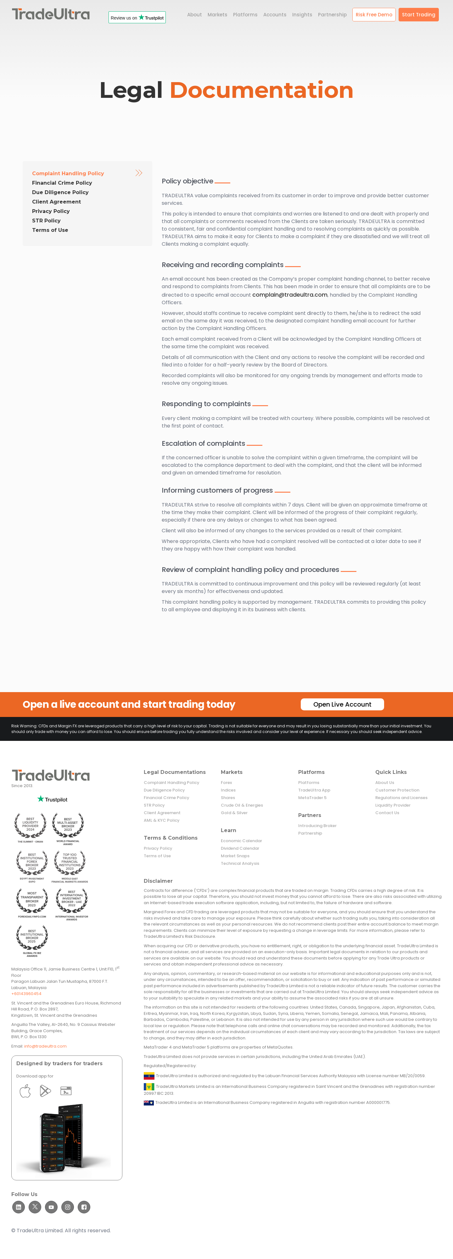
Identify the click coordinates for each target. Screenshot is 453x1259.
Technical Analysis (240, 863)
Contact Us (387, 812)
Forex (226, 782)
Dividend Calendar (240, 848)
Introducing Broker (317, 825)
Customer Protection (397, 790)
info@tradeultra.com (45, 1046)
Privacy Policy (51, 211)
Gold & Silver (234, 812)
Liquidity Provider (393, 805)
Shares (228, 797)
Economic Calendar (241, 840)
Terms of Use (50, 230)
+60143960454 (26, 994)
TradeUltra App (314, 790)
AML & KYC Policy (162, 820)
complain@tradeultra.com (289, 295)
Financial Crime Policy (62, 183)
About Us (384, 782)
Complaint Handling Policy (68, 173)
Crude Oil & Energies (242, 805)
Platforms (308, 782)
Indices (228, 790)
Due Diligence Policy (60, 192)
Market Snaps (235, 856)
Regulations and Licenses (401, 797)
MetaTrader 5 (312, 797)
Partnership (310, 833)
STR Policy (46, 221)
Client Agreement (56, 202)
